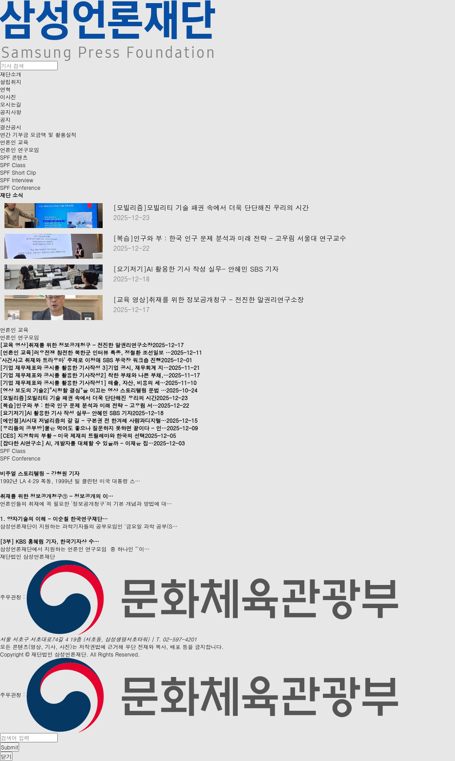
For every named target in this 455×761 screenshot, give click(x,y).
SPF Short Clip (18, 172)
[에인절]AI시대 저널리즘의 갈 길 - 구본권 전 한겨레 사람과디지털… (98, 420)
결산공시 (10, 127)
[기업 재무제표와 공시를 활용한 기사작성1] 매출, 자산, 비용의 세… (98, 382)
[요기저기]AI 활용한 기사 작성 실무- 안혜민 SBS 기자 (196, 268)
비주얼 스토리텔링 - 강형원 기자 (40, 473)
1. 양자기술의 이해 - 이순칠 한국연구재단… (54, 518)
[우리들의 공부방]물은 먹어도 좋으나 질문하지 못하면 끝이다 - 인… (99, 428)
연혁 (5, 89)
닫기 (6, 756)
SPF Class (12, 164)
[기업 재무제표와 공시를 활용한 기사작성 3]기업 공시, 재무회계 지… (100, 367)
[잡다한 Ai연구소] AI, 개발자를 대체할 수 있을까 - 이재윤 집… (92, 443)
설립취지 (10, 81)
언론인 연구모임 (19, 149)
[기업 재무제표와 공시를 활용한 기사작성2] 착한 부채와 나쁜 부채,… (100, 375)
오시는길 (10, 104)
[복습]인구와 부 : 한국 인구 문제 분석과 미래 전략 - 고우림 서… (94, 405)
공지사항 (10, 112)
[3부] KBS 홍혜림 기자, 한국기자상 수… (49, 541)
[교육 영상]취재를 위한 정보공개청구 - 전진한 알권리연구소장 (208, 299)
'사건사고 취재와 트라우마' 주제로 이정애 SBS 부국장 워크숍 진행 (96, 360)
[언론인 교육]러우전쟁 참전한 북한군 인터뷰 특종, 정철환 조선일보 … (101, 352)
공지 (5, 119)
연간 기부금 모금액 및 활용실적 (38, 134)
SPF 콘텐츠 (14, 157)
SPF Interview (16, 180)
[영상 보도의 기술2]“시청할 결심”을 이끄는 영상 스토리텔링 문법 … (98, 390)
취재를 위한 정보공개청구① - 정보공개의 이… (56, 496)
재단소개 (10, 74)
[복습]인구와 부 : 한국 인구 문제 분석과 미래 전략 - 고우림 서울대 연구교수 (229, 238)
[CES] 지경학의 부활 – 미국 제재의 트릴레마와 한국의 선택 (88, 435)
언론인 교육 (14, 142)
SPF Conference (20, 187)
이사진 (8, 96)
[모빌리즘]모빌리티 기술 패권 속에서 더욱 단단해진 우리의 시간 (211, 207)
